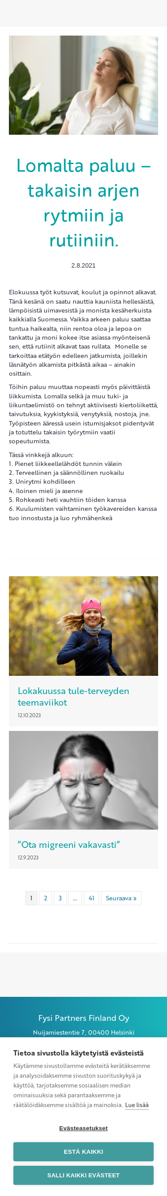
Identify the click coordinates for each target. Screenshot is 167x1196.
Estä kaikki (83, 1151)
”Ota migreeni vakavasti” (69, 844)
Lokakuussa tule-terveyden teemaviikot (73, 696)
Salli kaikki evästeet (83, 1175)
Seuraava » (121, 898)
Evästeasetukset (83, 1128)
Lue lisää (137, 1104)
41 (91, 898)
